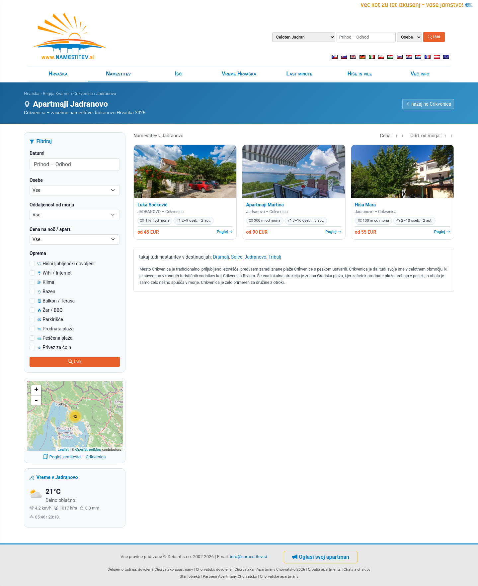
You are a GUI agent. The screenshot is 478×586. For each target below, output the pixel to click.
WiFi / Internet (55, 273)
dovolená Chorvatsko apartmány (165, 569)
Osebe (36, 180)
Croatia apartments (324, 569)
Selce (236, 257)
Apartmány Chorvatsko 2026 (281, 569)
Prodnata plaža (56, 328)
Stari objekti (190, 576)
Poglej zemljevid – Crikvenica (74, 456)
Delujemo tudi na (122, 569)
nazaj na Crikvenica (428, 104)
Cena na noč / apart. (51, 229)
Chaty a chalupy (357, 569)
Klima (46, 282)
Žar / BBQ (50, 310)
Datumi (37, 153)
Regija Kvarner (56, 93)
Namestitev (118, 73)
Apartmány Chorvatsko (237, 576)
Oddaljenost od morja (52, 204)
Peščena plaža (55, 338)
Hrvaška (57, 73)
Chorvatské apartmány (279, 576)
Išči (434, 37)
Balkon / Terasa (56, 300)
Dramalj (221, 257)
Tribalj (274, 257)
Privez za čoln (54, 347)
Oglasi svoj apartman (320, 557)
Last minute (299, 73)
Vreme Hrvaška (239, 73)
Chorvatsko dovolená (214, 569)
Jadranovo (255, 257)
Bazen (46, 291)
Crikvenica (83, 93)
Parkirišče (50, 319)
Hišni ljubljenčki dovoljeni (66, 263)
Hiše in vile (360, 73)
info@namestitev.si (248, 556)
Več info (420, 73)
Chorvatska (244, 569)
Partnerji (210, 576)
